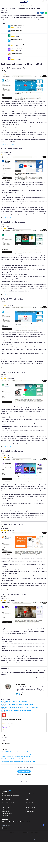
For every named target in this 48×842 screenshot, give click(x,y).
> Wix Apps (5, 809)
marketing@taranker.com (29, 778)
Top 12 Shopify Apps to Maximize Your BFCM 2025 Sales (14, 701)
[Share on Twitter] (41, 13)
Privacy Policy (25, 832)
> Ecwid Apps (5, 811)
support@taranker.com (25, 774)
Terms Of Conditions (34, 832)
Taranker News (12, 6)
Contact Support (24, 771)
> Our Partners (28, 809)
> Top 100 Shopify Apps (8, 806)
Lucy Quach (20, 685)
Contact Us (12, 832)
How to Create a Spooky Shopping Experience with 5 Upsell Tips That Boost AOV (19, 707)
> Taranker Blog (29, 802)
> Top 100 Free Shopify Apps (9, 804)
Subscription (4, 746)
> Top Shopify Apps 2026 (8, 802)
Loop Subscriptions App (16, 48)
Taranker (26, 677)
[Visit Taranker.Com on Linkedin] (24, 781)
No (4, 23)
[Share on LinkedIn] (43, 13)
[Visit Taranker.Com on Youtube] (26, 781)
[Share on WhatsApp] (46, 13)
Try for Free (10, 144)
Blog (6, 6)
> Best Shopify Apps (7, 807)
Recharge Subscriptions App (18, 58)
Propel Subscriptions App (17, 53)
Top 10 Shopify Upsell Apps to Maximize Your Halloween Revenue (16, 710)
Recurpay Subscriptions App (18, 44)
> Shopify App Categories (31, 806)
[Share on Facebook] (38, 13)
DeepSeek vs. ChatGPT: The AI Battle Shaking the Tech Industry (16, 754)
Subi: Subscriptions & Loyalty (18, 35)
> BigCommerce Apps (7, 813)
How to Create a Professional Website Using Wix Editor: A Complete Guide (18, 761)
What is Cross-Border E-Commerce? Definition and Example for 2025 (17, 756)
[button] (44, 1)
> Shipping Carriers (29, 811)
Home (2, 6)
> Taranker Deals (29, 804)
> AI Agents (5, 815)
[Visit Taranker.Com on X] (21, 781)
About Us (18, 832)
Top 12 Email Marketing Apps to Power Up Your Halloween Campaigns (17, 704)
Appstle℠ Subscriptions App (18, 25)
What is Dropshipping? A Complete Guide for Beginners (14, 758)
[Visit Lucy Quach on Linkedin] (17, 694)
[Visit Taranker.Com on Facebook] (19, 781)
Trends (18, 6)
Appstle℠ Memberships (16, 39)
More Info (3, 144)
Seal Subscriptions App (16, 30)
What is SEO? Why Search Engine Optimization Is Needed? (14, 751)
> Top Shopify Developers (31, 807)
